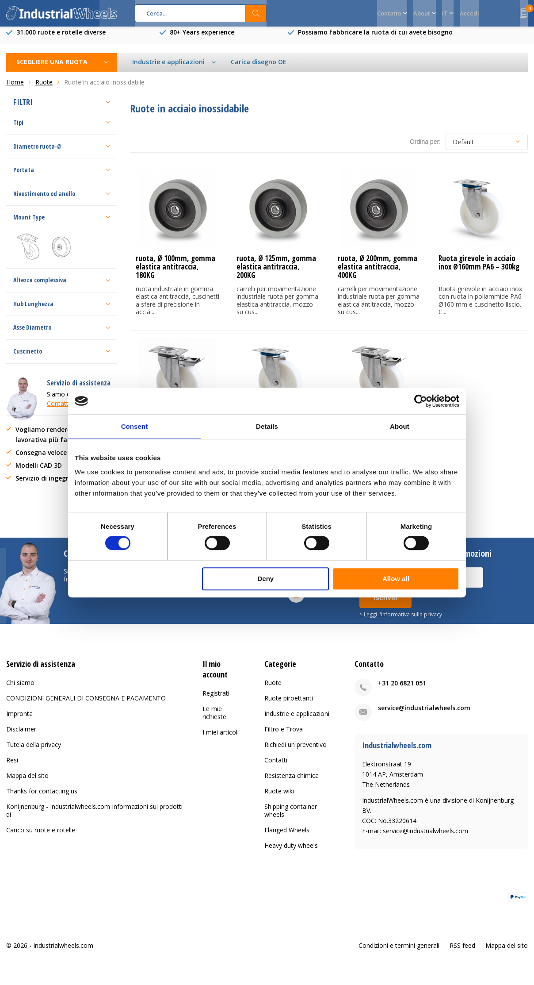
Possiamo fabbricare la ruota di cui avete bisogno (375, 39)
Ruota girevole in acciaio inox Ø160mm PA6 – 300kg (479, 269)
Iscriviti (385, 604)
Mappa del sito (27, 782)
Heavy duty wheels (291, 852)
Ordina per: (425, 148)
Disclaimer (21, 735)
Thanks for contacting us (41, 797)
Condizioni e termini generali (399, 952)
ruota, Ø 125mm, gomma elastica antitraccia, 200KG (276, 273)
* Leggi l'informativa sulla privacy (400, 620)
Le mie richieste (214, 719)
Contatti (275, 766)
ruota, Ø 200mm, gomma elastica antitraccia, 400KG (377, 273)
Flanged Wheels (286, 836)
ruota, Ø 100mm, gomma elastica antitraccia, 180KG (175, 273)
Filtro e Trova (283, 735)
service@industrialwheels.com (424, 714)
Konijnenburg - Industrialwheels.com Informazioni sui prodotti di (94, 817)
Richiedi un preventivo (295, 751)
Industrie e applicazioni (296, 720)
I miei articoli (220, 738)
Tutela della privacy (33, 751)
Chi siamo (20, 689)
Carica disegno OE (258, 68)
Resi (12, 766)
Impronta (19, 720)
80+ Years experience (202, 39)
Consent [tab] (134, 426)
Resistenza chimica (291, 782)
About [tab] (399, 426)
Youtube (296, 599)
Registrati (215, 699)
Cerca (256, 13)
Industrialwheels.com (63, 952)
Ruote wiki (279, 797)
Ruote (273, 689)
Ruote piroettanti (288, 704)
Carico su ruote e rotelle (40, 836)
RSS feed (462, 952)
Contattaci (61, 410)
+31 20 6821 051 (402, 689)
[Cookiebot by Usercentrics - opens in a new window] (420, 401)
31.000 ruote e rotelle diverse (61, 39)
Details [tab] (267, 426)
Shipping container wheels (290, 817)
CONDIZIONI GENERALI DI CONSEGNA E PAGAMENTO (86, 704)
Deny (266, 578)
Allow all (395, 578)
